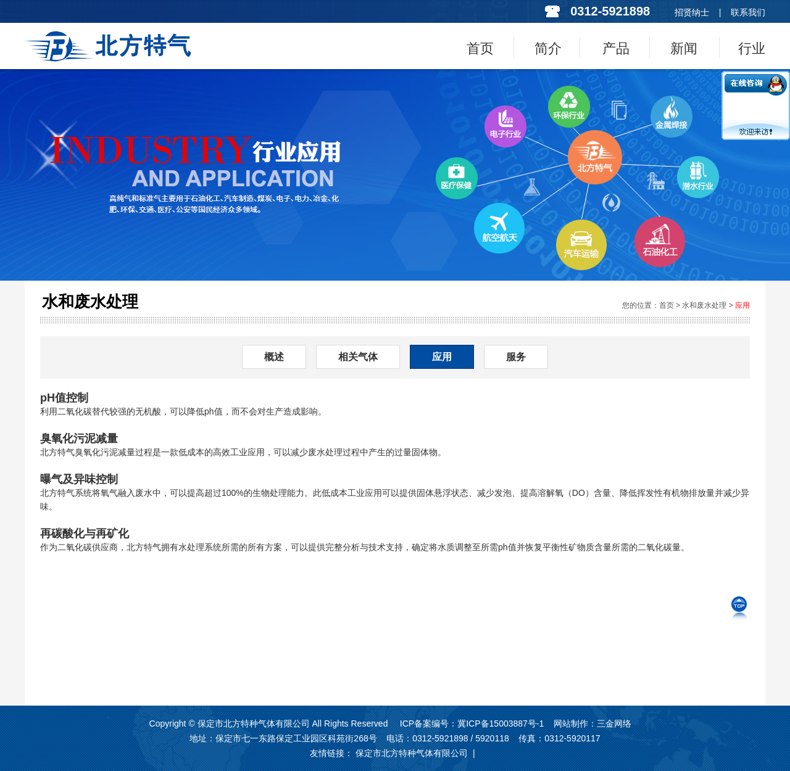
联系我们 (748, 12)
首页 (480, 48)
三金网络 (614, 723)
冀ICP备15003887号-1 (500, 723)
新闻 (683, 48)
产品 (616, 48)
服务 (516, 357)
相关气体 (358, 357)
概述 (274, 357)
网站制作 (571, 723)
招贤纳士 (692, 12)
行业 (751, 48)
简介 (548, 48)
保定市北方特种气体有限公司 (412, 753)
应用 (742, 305)
